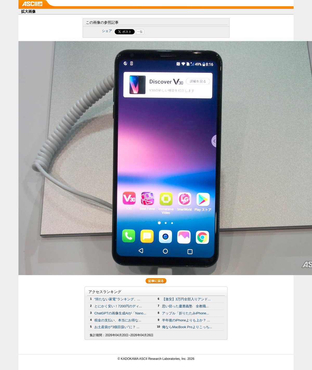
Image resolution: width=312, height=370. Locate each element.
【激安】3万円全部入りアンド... (186, 299)
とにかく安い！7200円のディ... (118, 306)
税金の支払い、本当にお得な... (117, 320)
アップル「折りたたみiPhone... (185, 313)
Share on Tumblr (175, 31)
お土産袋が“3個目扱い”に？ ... (116, 327)
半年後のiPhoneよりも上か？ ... (186, 320)
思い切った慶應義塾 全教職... (185, 306)
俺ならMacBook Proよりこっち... (187, 327)
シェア (107, 31)
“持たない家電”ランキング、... (117, 299)
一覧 (140, 31)
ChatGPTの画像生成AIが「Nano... (120, 313)
